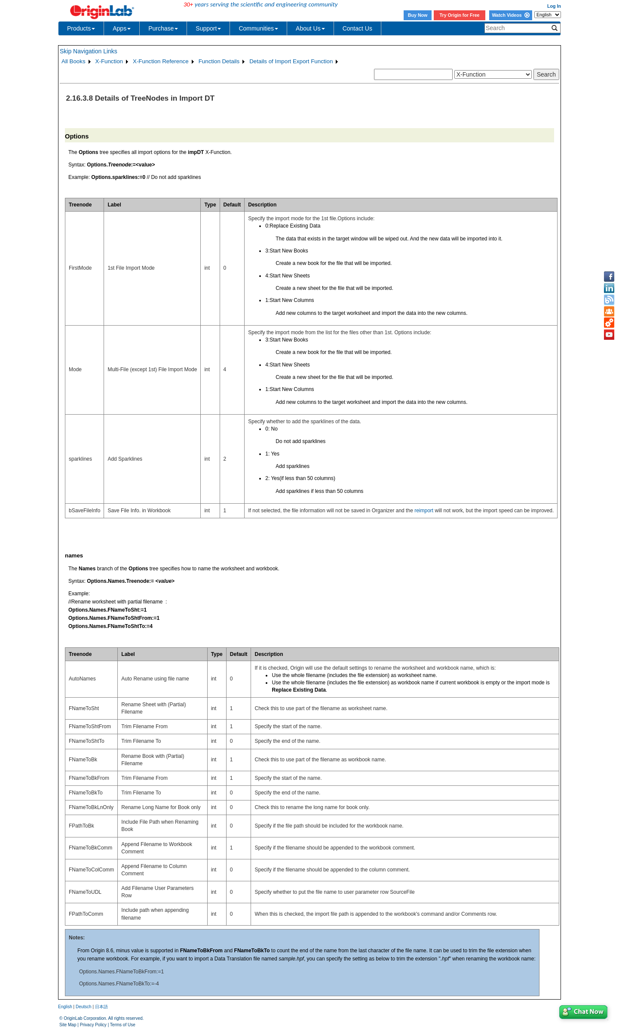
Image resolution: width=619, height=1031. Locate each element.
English (65, 1006)
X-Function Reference (161, 61)
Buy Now (418, 15)
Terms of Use (122, 1024)
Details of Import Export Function (291, 61)
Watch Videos (510, 15)
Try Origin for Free (460, 15)
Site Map (67, 1024)
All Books (73, 61)
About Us (310, 28)
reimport (423, 511)
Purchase (163, 28)
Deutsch (84, 1006)
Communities (258, 28)
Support (208, 28)
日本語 (101, 1006)
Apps (122, 28)
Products (81, 28)
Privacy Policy (93, 1024)
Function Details (219, 61)
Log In (554, 6)
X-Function (109, 61)
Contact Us (357, 28)
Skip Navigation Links (88, 51)
